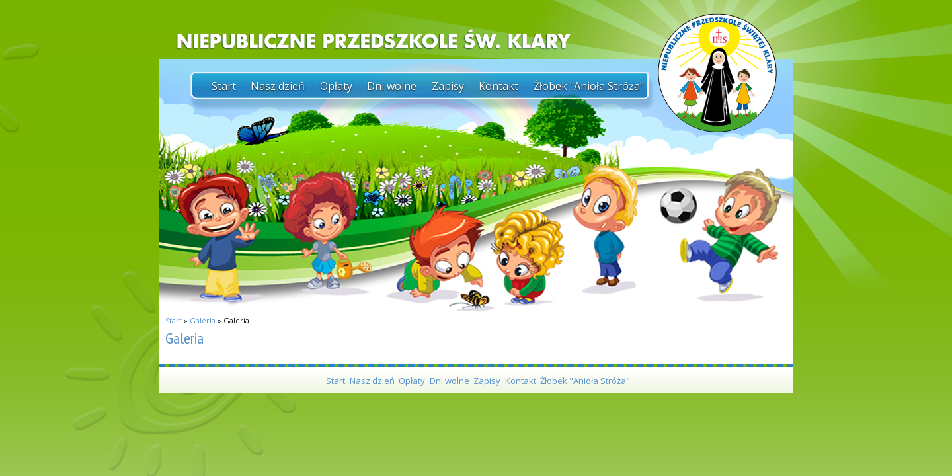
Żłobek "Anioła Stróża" (589, 86)
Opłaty (336, 86)
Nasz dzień (278, 86)
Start (224, 86)
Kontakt (498, 86)
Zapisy (448, 86)
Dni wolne (391, 86)
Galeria (203, 320)
